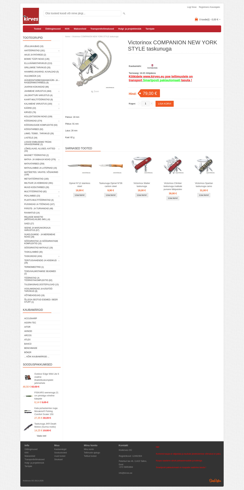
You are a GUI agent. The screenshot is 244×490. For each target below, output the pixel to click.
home (67, 36)
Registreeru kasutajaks (209, 7)
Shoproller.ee (215, 480)
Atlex (27, 339)
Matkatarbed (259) (34, 164)
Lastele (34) (30, 138)
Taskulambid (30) (33, 252)
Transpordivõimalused (102, 28)
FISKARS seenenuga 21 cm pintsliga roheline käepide (46, 395)
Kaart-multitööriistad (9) (38, 99)
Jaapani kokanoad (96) (36, 87)
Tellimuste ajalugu (92, 452)
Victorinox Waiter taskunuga (142, 184)
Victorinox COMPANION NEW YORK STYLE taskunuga (95, 36)
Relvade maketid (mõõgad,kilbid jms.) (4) (37, 218)
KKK (67, 28)
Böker (27, 352)
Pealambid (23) (32, 196)
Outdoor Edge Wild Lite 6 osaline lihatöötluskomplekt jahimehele (46, 378)
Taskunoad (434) (33, 256)
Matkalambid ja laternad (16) (40, 168)
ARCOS (28, 335)
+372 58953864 (126, 467)
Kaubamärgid (60, 449)
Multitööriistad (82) (35, 191)
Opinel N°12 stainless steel (79, 184)
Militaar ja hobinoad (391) (38, 183)
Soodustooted (60, 452)
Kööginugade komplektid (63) (40, 125)
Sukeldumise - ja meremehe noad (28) (39, 235)
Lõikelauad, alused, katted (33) (39, 149)
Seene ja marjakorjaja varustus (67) (37, 229)
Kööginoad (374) (33, 121)
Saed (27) (29, 223)
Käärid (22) (30, 108)
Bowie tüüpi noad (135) (36, 59)
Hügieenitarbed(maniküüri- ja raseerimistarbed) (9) (41, 81)
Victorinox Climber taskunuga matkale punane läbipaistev (173, 186)
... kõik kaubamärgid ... (36, 356)
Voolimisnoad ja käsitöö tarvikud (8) (38, 290)
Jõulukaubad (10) (33, 46)
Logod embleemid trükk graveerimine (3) (38, 143)
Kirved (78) (30, 112)
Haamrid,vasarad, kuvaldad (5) (41, 72)
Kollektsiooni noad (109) (38, 116)
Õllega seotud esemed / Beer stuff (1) (41, 300)
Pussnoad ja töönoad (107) (39, 204)
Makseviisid (80, 28)
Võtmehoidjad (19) (34, 295)
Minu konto (89, 449)
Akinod (28, 331)
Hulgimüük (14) (32, 76)
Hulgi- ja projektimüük (129, 28)
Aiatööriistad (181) (34, 50)
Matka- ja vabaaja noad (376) (40, 159)
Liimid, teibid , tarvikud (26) (39, 133)
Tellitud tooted (90, 456)
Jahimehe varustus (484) (37, 91)
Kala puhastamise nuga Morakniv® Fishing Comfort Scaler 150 (45, 411)
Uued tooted (59, 456)
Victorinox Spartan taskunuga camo (204, 184)
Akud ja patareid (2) (35, 55)
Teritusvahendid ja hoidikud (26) (40, 261)
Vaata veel (41, 436)
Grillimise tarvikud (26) (37, 67)
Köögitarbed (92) (33, 129)
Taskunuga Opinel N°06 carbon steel (110, 184)
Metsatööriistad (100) (36, 179)
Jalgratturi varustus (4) (38, 95)
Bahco (28, 344)
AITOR (27, 327)
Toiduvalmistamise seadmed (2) (40, 272)
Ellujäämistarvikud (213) (38, 63)
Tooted (37, 28)
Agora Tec (30, 323)
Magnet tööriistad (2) (36, 155)
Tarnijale (150, 28)
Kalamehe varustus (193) (38, 104)
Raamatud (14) (32, 213)
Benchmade (30, 348)
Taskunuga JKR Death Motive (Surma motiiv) (45, 425)
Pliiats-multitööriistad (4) (39, 200)
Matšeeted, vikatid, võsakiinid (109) (41, 173)
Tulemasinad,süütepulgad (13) (41, 284)
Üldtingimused (52, 28)
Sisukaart (58, 459)
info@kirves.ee (125, 473)
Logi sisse (192, 7)
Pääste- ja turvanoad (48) (38, 208)
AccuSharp (30, 318)
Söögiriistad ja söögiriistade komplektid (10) (41, 242)
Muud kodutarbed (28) (36, 187)
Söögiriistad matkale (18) (38, 248)
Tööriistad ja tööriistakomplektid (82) (38, 279)
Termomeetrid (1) (34, 267)
